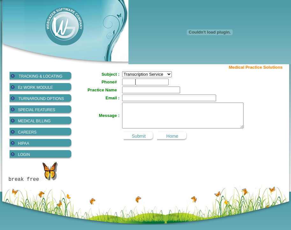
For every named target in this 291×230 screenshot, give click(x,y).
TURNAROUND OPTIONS (41, 98)
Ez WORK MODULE (35, 87)
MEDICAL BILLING (34, 121)
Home (172, 136)
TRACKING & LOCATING (40, 76)
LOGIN (24, 154)
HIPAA (23, 143)
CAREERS (27, 132)
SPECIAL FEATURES (36, 110)
